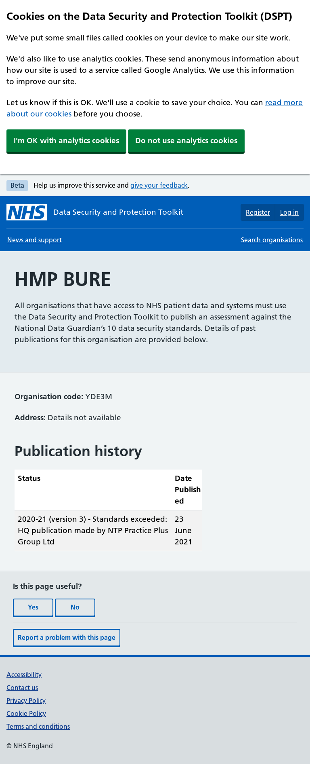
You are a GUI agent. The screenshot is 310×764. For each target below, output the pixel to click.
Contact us (22, 688)
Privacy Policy (26, 700)
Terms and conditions (38, 726)
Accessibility (24, 675)
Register (258, 212)
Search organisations (272, 240)
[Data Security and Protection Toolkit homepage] (94, 212)
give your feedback (159, 185)
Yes (33, 607)
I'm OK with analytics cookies (66, 140)
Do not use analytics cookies (186, 140)
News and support (34, 240)
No (75, 607)
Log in (289, 212)
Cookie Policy (26, 713)
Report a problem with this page (66, 637)
